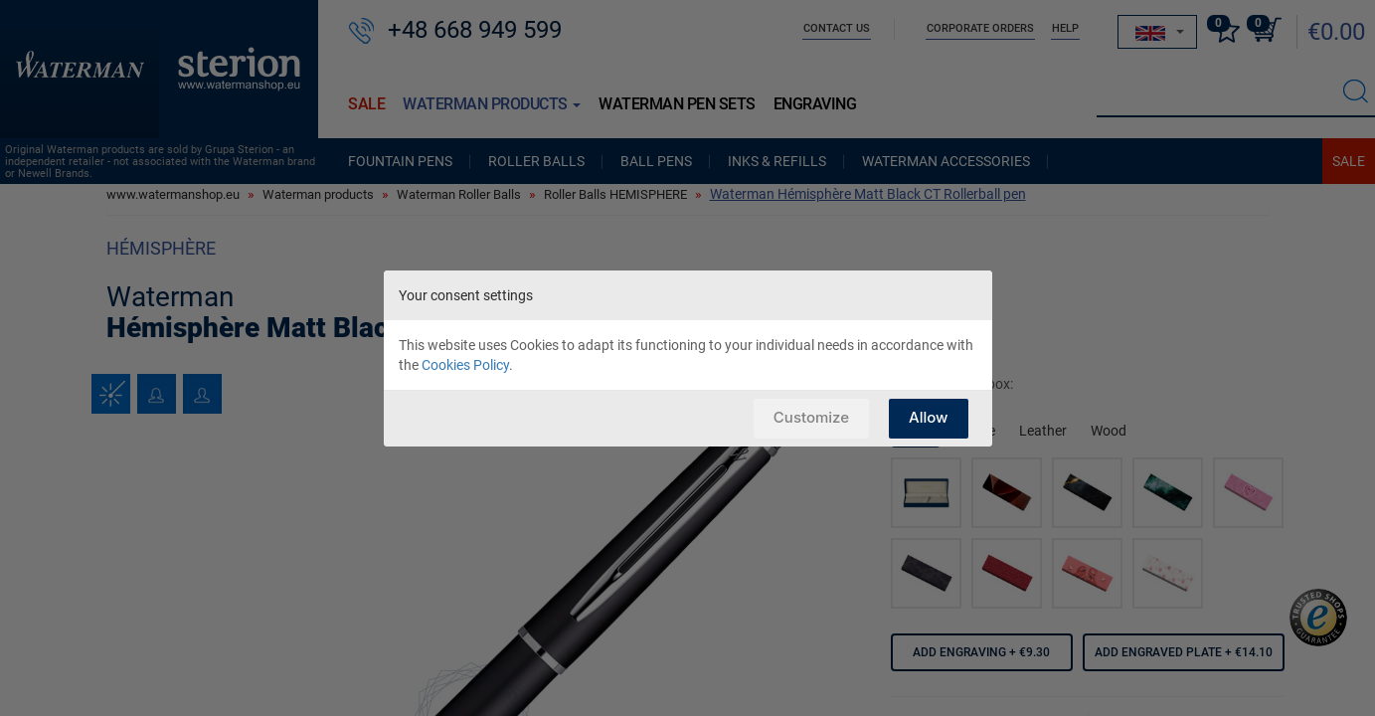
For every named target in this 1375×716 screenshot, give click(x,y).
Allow (928, 417)
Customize (811, 417)
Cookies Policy (465, 365)
